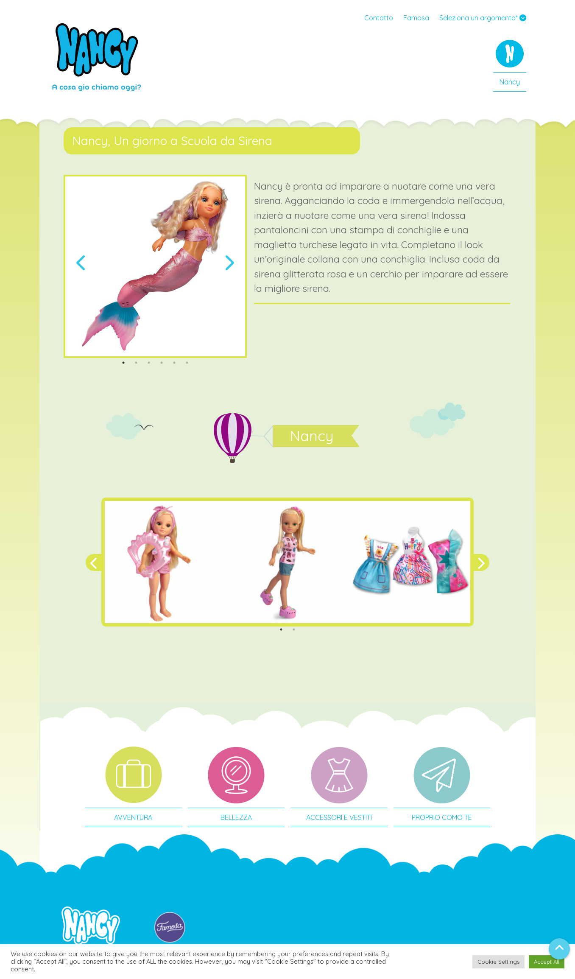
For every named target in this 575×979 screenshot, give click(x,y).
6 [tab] (187, 362)
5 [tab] (174, 362)
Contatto (378, 18)
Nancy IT (96, 57)
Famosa (416, 18)
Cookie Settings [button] (498, 961)
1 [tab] (123, 362)
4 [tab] (161, 362)
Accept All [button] (546, 961)
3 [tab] (149, 362)
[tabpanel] (155, 266)
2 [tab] (136, 362)
